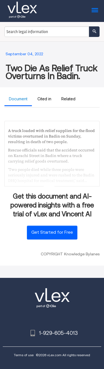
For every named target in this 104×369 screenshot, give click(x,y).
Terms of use (24, 355)
